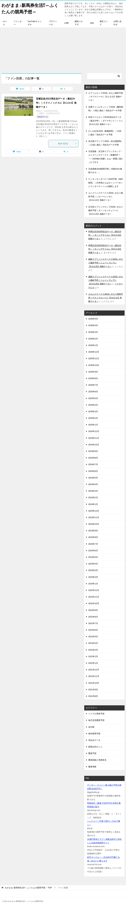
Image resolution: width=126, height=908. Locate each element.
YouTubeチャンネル (35, 23)
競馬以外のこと (95, 747)
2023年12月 (93, 511)
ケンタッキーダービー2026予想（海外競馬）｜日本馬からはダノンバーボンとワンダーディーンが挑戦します (105, 182)
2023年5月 (93, 557)
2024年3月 (93, 491)
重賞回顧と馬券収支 (97, 760)
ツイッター (18, 23)
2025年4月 (93, 405)
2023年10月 (93, 524)
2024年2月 (93, 497)
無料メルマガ (79, 23)
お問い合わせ (117, 23)
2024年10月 (93, 444)
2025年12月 (93, 352)
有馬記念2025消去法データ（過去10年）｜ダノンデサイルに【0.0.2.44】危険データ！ (105, 235)
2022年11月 (93, 597)
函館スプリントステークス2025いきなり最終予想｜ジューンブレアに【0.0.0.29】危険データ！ (105, 262)
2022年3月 (93, 650)
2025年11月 (93, 358)
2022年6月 (93, 630)
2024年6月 (93, 471)
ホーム (5, 23)
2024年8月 (93, 458)
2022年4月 (93, 643)
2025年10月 (93, 365)
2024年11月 (93, 438)
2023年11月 (93, 517)
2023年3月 (93, 570)
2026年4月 (93, 325)
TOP (28, 888)
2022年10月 (93, 603)
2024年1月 (93, 504)
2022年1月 (93, 663)
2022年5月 (93, 636)
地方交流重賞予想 (96, 720)
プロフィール (53, 23)
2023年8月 (93, 537)
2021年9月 (93, 689)
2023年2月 (93, 577)
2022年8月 (93, 617)
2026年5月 (93, 319)
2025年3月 (93, 411)
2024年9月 (93, 451)
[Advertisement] (63, 49)
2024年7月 (93, 464)
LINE (66, 23)
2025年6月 (93, 391)
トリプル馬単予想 (96, 713)
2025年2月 (93, 418)
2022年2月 (93, 656)
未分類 (91, 727)
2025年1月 (93, 425)
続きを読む (67, 143)
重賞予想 (92, 753)
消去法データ (42, 117)
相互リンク (104, 23)
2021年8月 (93, 696)
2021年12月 (93, 669)
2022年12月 (93, 590)
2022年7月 (93, 623)
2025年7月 (93, 385)
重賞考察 (92, 767)
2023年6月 (93, 550)
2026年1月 (93, 345)
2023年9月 (93, 530)
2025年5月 (93, 398)
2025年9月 (93, 372)
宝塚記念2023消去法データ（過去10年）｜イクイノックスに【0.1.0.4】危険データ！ (56, 102)
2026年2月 (93, 339)
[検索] (104, 76)
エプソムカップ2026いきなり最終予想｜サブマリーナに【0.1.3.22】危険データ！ (105, 96)
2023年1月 (93, 583)
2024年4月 (93, 484)
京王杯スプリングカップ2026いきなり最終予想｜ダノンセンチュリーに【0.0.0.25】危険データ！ (105, 210)
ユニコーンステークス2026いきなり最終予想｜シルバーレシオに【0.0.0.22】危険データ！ (105, 196)
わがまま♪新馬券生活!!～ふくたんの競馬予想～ (29, 8)
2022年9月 (93, 610)
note (92, 23)
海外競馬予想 (94, 733)
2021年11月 (93, 676)
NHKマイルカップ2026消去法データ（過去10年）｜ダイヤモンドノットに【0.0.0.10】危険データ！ (105, 120)
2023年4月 (93, 564)
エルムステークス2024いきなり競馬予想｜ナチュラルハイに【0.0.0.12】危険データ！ (105, 297)
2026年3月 (93, 332)
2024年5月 (93, 478)
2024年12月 (93, 431)
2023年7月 (93, 544)
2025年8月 (93, 378)
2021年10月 (93, 683)
